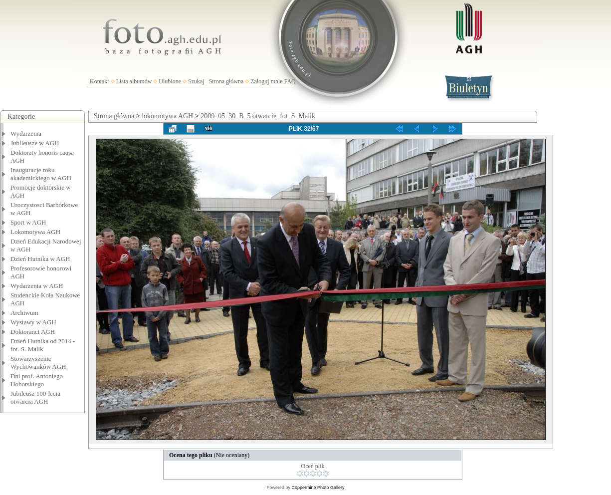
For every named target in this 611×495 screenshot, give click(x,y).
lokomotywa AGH (167, 116)
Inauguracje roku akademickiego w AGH (40, 174)
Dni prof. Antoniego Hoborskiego (36, 380)
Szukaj (196, 81)
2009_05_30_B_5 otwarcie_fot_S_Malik (258, 116)
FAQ (290, 81)
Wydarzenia (25, 133)
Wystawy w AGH (33, 322)
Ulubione (170, 81)
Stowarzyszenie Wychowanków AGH (38, 362)
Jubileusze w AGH (34, 143)
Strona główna (226, 81)
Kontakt (99, 81)
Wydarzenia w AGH (36, 285)
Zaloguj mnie (266, 81)
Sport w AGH (28, 222)
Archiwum (24, 312)
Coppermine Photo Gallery (317, 487)
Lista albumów (134, 81)
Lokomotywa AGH (35, 232)
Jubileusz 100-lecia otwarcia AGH (35, 397)
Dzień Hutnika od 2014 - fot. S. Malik (42, 345)
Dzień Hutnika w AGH (40, 258)
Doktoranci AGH (32, 331)
